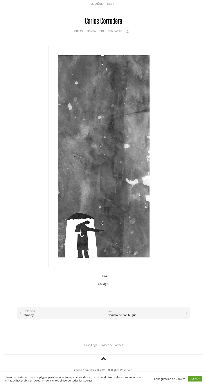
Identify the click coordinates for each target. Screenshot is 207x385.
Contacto (115, 31)
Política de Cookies (111, 345)
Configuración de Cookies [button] (169, 378)
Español (97, 4)
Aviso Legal (91, 345)
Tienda (91, 31)
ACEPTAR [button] (195, 378)
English (111, 4)
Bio (102, 31)
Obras (78, 31)
